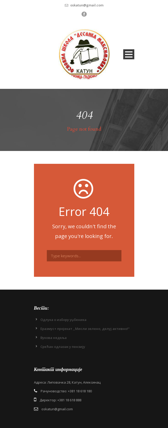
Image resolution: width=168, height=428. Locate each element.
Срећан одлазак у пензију (62, 346)
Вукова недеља (53, 337)
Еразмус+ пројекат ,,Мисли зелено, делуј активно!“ (84, 328)
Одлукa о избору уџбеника (63, 319)
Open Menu (128, 54)
